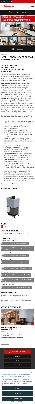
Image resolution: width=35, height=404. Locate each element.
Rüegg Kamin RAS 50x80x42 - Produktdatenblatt (17, 275)
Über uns (17, 356)
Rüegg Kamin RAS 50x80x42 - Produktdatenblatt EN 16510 (18, 280)
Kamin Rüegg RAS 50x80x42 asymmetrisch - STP (18, 268)
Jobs (17, 360)
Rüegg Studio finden (17, 12)
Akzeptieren (17, 388)
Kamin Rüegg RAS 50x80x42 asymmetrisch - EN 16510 (17, 248)
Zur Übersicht (17, 49)
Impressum (21, 401)
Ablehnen (17, 393)
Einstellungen (17, 399)
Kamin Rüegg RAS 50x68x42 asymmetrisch (12, 329)
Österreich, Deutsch (5, 1)
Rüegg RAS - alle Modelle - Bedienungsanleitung (17, 287)
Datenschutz (14, 401)
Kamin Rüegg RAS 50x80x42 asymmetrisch (16, 243)
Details (5, 343)
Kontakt (17, 365)
